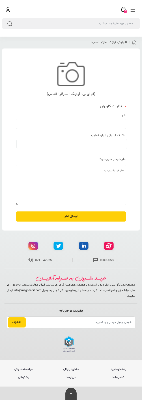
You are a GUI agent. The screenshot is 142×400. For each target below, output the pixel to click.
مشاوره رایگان (71, 369)
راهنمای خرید (118, 369)
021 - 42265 (43, 260)
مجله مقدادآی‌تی (23, 369)
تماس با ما (118, 377)
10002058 (107, 260)
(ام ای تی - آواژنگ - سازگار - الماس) (109, 42)
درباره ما (71, 377)
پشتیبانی (23, 377)
